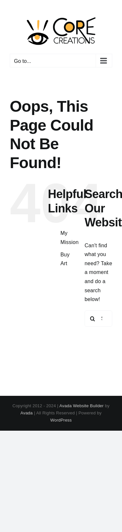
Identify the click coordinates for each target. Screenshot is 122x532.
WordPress (61, 420)
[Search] (93, 318)
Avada (26, 412)
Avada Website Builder (82, 405)
